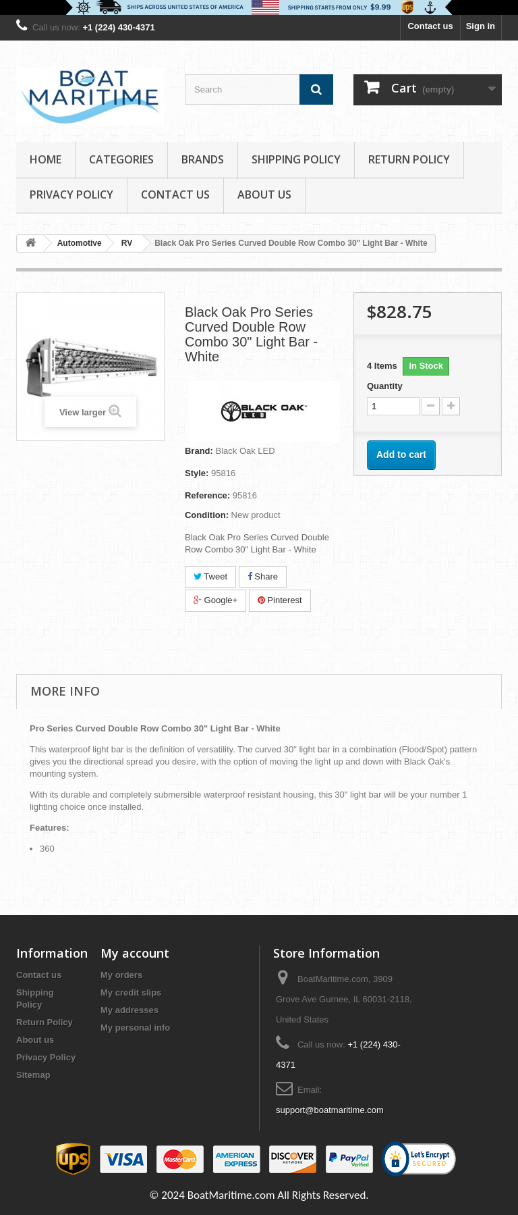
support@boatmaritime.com (330, 1110)
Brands (202, 159)
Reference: (207, 495)
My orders (121, 975)
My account (134, 953)
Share (263, 576)
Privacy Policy (71, 194)
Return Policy (409, 159)
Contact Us (175, 194)
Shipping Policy (296, 159)
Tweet (210, 576)
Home (45, 159)
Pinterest (280, 600)
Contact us (430, 26)
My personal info (135, 1028)
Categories (121, 159)
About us (264, 194)
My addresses (129, 1010)
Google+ (215, 600)
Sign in (480, 26)
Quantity (385, 386)
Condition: (207, 515)
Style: (196, 473)
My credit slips (130, 992)
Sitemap (33, 1075)
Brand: (199, 451)
